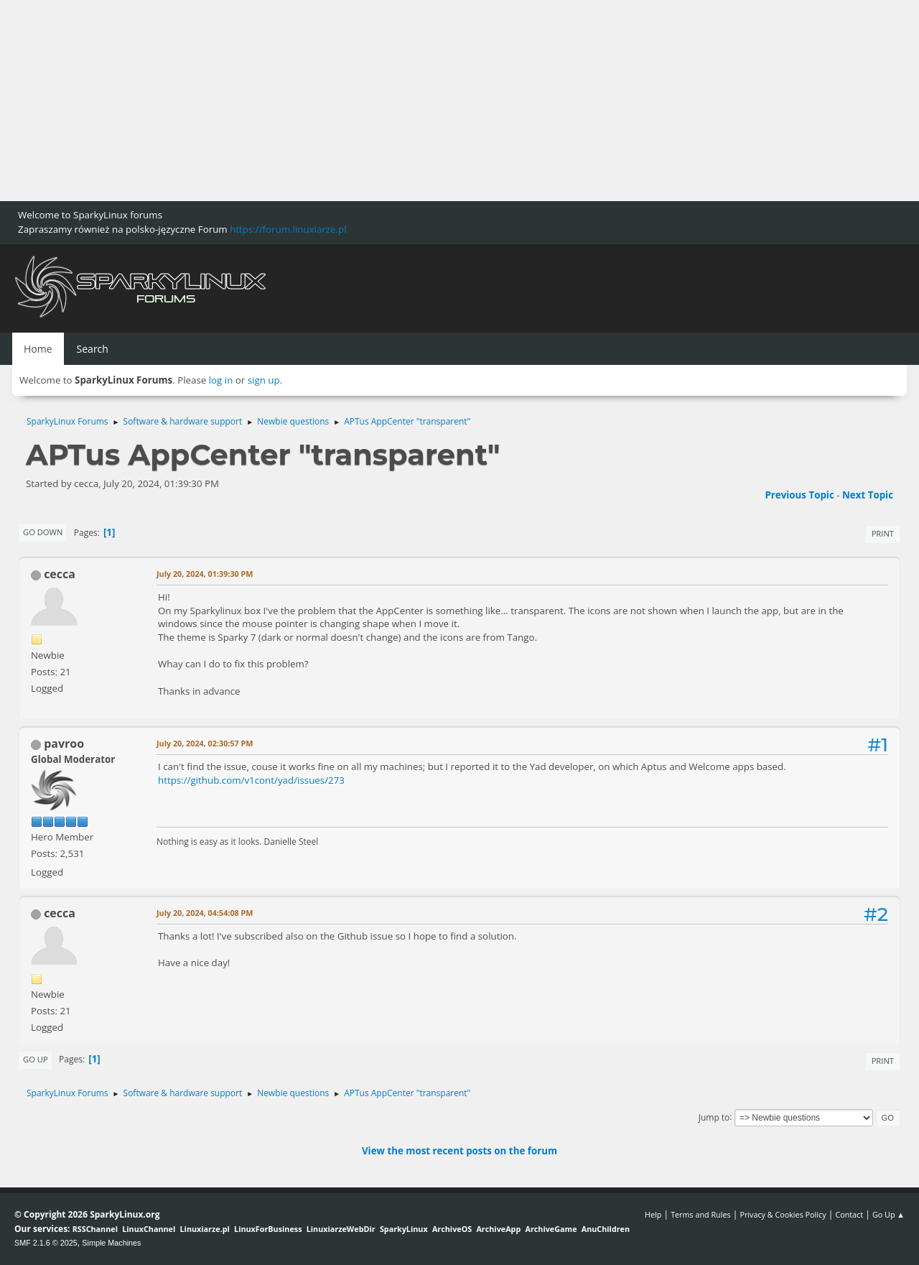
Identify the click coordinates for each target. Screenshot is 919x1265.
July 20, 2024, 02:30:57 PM (205, 743)
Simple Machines (111, 1242)
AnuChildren (606, 1228)
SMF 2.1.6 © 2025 (46, 1242)
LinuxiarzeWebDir (341, 1228)
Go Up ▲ (888, 1214)
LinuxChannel (148, 1228)
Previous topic (799, 494)
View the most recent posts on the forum (459, 1150)
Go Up (35, 1059)
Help (653, 1214)
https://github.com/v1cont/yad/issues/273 (251, 780)
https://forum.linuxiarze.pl (288, 229)
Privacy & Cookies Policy (783, 1214)
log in (221, 380)
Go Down (42, 532)
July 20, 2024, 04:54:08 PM (205, 912)
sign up (264, 380)
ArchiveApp (498, 1228)
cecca (59, 574)
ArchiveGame (551, 1228)
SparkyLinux (404, 1228)
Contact (849, 1214)
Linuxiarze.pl (205, 1228)
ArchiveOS (452, 1228)
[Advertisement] (431, 100)
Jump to (714, 1117)
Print (883, 533)
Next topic (867, 494)
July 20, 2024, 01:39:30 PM (205, 573)
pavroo (64, 743)
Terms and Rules (701, 1214)
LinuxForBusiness (268, 1228)
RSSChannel (95, 1228)
